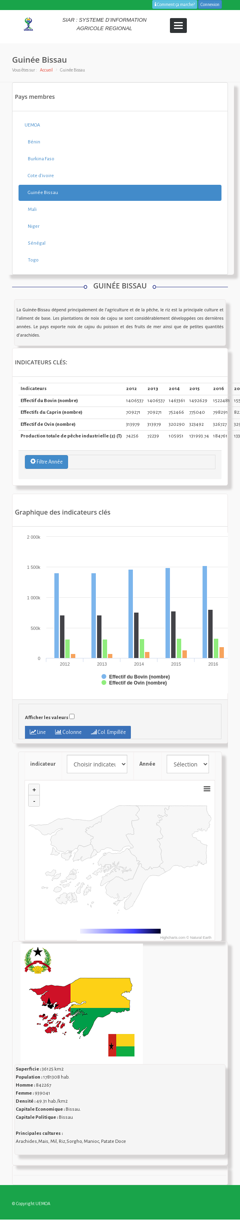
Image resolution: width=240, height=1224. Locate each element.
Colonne (68, 732)
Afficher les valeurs (46, 717)
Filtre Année (46, 461)
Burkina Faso (39, 158)
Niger (32, 226)
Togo (32, 260)
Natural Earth (200, 938)
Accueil (46, 69)
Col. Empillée (108, 732)
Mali (31, 209)
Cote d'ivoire (39, 175)
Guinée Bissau (41, 192)
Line (38, 732)
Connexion (210, 4)
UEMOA (32, 125)
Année (147, 764)
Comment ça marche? (175, 4)
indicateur (43, 764)
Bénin (32, 142)
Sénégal (35, 243)
